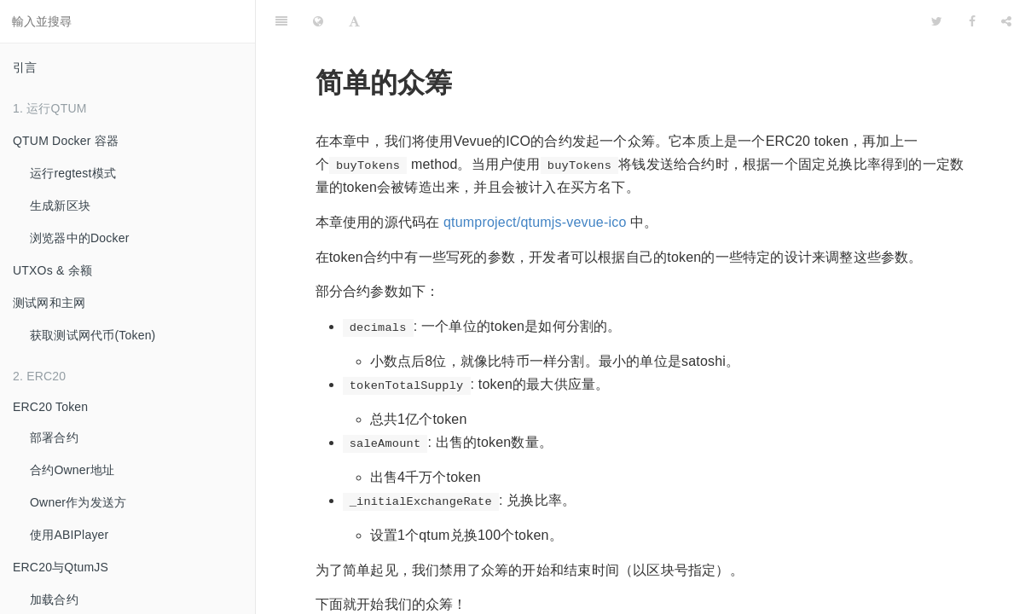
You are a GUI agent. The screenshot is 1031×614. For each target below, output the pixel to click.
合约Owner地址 (72, 470)
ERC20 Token (50, 407)
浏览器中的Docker (80, 238)
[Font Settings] (354, 21)
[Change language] (318, 21)
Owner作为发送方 (78, 502)
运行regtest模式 (73, 173)
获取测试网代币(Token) (92, 335)
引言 (25, 67)
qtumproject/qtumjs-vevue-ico (535, 222)
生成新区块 (60, 205)
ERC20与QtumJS (60, 567)
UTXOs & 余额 (52, 270)
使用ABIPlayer (69, 535)
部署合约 (54, 437)
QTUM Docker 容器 (66, 141)
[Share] (1006, 21)
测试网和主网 (49, 303)
